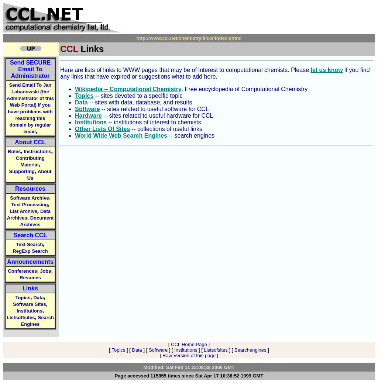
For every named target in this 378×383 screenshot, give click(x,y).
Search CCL (30, 235)
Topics (22, 297)
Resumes (30, 277)
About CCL (30, 142)
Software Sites (29, 304)
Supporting (22, 171)
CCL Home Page (189, 344)
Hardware (88, 116)
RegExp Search (30, 251)
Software (87, 109)
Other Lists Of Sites (102, 129)
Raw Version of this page (189, 355)
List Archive (23, 211)
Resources (30, 189)
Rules (14, 151)
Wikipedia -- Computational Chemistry (128, 89)
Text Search (29, 244)
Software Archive (29, 198)
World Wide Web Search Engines (121, 135)
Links (30, 288)
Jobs (45, 271)
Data (38, 297)
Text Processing (29, 204)
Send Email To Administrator (30, 69)
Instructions (37, 151)
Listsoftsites (21, 317)
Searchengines (250, 350)
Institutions (29, 311)
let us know (327, 70)
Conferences (22, 271)
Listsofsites (215, 350)
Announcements (30, 262)
